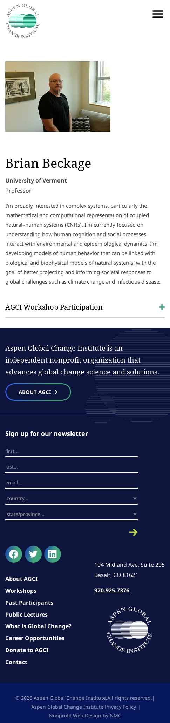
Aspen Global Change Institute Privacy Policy (83, 706)
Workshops (20, 591)
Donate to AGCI (26, 650)
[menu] (157, 14)
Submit (71, 532)
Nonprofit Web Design (75, 715)
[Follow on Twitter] (33, 554)
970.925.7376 (111, 590)
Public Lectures (26, 614)
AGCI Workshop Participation (85, 307)
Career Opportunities (34, 638)
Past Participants (29, 602)
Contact (16, 662)
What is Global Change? (38, 626)
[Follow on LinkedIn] (52, 554)
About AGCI (21, 579)
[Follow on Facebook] (13, 554)
